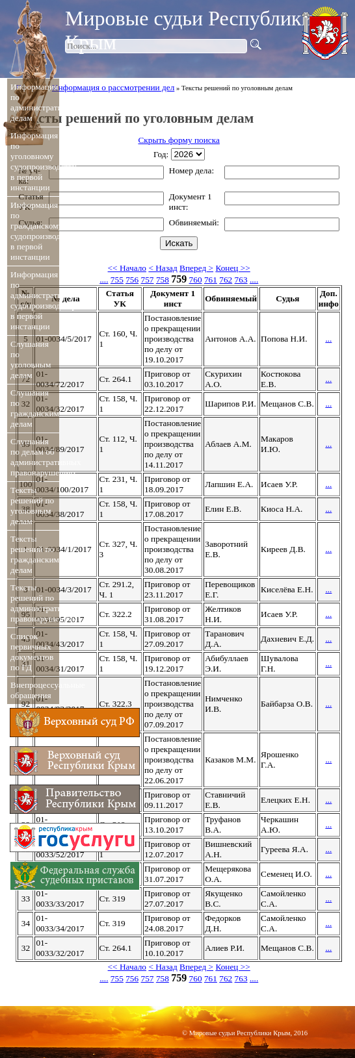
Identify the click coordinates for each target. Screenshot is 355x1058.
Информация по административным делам (33, 102)
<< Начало (127, 268)
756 (131, 279)
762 (225, 279)
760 (195, 279)
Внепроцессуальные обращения (33, 690)
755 (117, 279)
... (328, 339)
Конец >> (232, 268)
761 (210, 279)
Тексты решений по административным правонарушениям (33, 603)
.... (103, 279)
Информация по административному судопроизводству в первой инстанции (33, 300)
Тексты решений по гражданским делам (33, 554)
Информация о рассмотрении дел (113, 87)
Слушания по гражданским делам (33, 408)
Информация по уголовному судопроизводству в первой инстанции (33, 161)
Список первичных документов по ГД (31, 651)
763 (241, 279)
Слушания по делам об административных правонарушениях (33, 456)
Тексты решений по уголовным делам (32, 505)
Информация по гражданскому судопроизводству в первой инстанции (33, 231)
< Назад (162, 268)
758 (162, 279)
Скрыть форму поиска (178, 140)
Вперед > (196, 268)
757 (147, 279)
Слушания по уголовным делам (30, 359)
